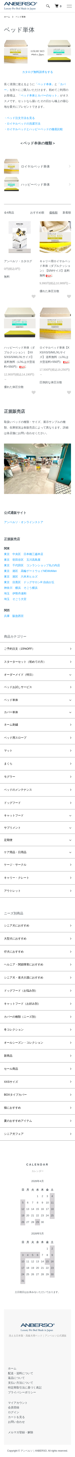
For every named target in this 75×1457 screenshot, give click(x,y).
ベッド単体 (21, 17)
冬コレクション (14, 1029)
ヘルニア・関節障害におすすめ (23, 964)
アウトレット (12, 890)
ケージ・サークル (15, 864)
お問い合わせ (16, 1421)
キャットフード (14, 815)
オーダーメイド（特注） (19, 674)
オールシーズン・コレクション (23, 1042)
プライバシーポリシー (22, 1392)
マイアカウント (18, 1402)
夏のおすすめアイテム (18, 1120)
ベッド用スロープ (15, 737)
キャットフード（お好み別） (22, 1003)
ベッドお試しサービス (18, 687)
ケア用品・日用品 (15, 852)
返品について (16, 1377)
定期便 (8, 839)
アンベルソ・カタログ (18, 261)
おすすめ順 (37, 212)
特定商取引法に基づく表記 (25, 1387)
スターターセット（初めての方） (25, 661)
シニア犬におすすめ (16, 925)
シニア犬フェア (14, 1133)
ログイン (13, 1412)
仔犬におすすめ (14, 951)
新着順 (67, 212)
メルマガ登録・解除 (20, 1432)
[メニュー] (69, 6)
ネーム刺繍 (11, 724)
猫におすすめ (12, 1107)
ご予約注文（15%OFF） (19, 648)
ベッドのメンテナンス (18, 789)
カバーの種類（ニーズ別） (21, 1016)
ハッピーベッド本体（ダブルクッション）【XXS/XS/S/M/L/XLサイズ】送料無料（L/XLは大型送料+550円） (19, 357)
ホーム (7, 17)
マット (8, 750)
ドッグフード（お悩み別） (21, 990)
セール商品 (11, 1068)
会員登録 (13, 1407)
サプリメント (12, 827)
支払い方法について (20, 1382)
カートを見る (16, 1417)
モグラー (9, 776)
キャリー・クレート (16, 877)
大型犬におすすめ (15, 938)
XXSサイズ (11, 1081)
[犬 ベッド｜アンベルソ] (58, 6)
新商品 (8, 1055)
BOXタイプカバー (15, 1094)
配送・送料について (20, 1373)
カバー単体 (11, 712)
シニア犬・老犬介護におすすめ (23, 977)
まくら (8, 763)
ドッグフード (12, 802)
